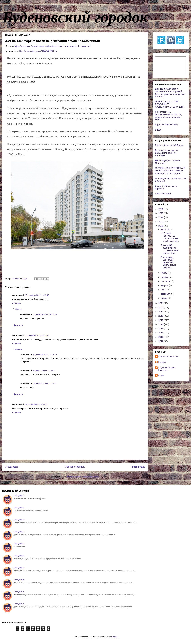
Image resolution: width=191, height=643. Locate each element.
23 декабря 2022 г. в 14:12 (45, 354)
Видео (158, 130)
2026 (161, 209)
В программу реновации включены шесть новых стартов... (168, 262)
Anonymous (18, 495)
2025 (161, 213)
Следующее (11, 466)
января (165, 298)
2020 (161, 307)
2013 (161, 337)
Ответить (16, 303)
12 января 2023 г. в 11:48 (44, 383)
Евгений (162, 362)
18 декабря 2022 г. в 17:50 (45, 314)
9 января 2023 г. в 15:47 (44, 370)
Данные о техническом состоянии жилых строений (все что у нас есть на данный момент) (170, 93)
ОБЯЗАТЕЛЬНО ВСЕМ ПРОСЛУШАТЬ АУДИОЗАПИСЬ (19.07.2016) (169, 104)
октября (165, 277)
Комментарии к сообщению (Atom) (83, 477)
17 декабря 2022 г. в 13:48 (37, 295)
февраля (166, 294)
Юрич (161, 375)
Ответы (18, 309)
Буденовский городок (75, 17)
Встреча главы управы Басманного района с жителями (166, 153)
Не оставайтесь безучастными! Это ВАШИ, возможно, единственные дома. (168, 116)
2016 (161, 324)
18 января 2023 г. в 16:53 (36, 404)
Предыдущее (138, 466)
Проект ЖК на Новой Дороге (169, 145)
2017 (161, 320)
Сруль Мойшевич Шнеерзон (167, 369)
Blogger (114, 637)
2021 (161, 303)
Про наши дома (163, 193)
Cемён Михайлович (168, 356)
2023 (161, 221)
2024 (161, 217)
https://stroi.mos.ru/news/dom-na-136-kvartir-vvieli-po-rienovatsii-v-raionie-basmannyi (52, 46)
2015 (161, 328)
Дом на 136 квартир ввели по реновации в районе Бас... (169, 249)
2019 (161, 311)
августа (165, 285)
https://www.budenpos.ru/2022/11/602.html (38, 51)
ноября (165, 272)
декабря (165, 229)
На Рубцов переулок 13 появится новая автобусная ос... (170, 237)
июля (164, 289)
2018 (161, 316)
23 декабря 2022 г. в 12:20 (37, 335)
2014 (161, 332)
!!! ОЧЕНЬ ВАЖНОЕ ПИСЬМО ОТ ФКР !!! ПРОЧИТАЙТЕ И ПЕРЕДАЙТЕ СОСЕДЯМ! (170, 171)
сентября (166, 281)
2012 (161, 341)
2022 (161, 226)
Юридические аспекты (166, 124)
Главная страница (74, 466)
